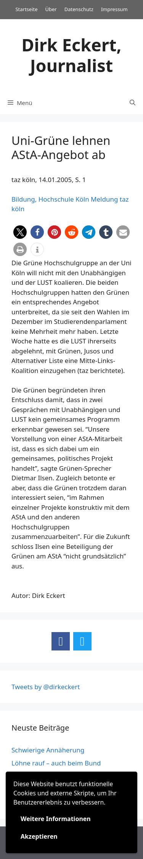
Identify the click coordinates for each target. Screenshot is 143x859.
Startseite (26, 9)
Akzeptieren (39, 836)
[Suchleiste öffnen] (132, 102)
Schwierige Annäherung (47, 750)
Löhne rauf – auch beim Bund (56, 763)
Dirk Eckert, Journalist (72, 55)
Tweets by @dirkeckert (45, 686)
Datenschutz (78, 9)
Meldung (104, 199)
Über (51, 9)
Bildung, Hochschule (42, 199)
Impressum (114, 9)
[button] (20, 232)
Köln (82, 199)
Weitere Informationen (56, 819)
